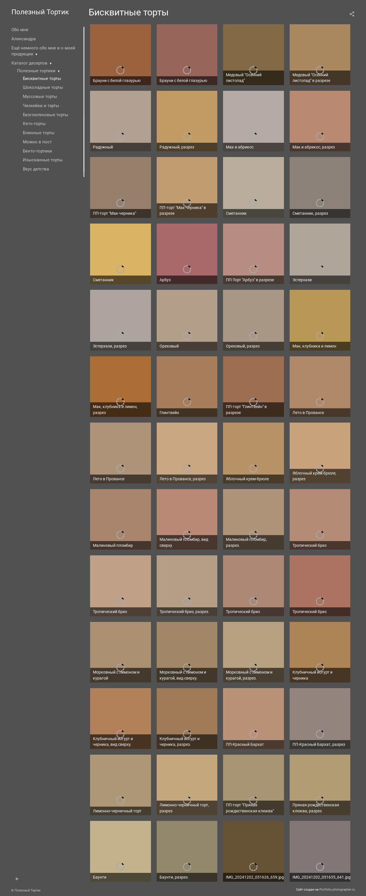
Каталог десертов (29, 63)
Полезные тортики (36, 70)
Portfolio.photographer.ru (337, 889)
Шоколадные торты (43, 87)
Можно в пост (37, 141)
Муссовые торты (40, 96)
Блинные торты (39, 132)
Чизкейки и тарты (41, 105)
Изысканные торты (43, 159)
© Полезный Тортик (26, 890)
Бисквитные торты (42, 78)
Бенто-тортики (37, 151)
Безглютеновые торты (45, 114)
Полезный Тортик (40, 12)
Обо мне (19, 29)
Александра (23, 38)
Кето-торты (34, 123)
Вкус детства (36, 169)
